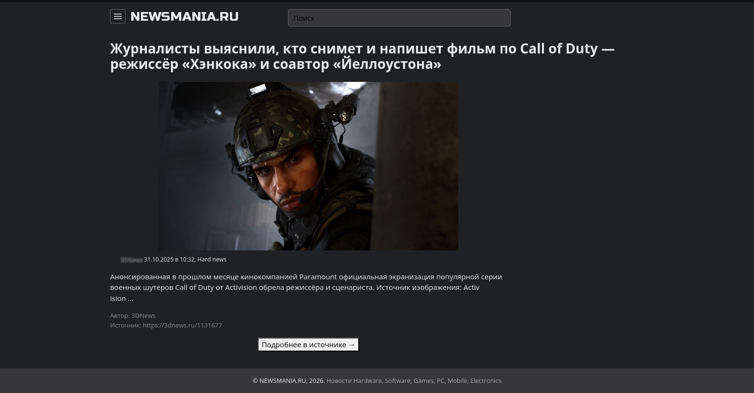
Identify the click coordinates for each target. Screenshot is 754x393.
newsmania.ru (184, 17)
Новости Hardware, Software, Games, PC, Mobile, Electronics (414, 380)
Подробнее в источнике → (308, 344)
